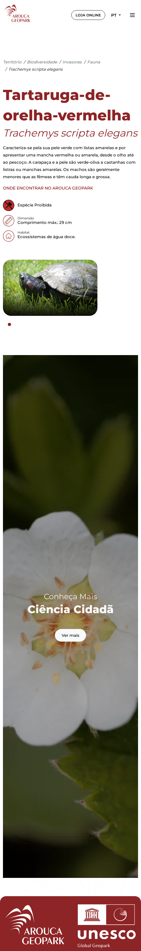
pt (114, 15)
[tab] (9, 324)
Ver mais (70, 635)
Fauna (93, 62)
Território (12, 62)
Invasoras (72, 62)
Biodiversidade (42, 62)
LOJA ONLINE (88, 15)
